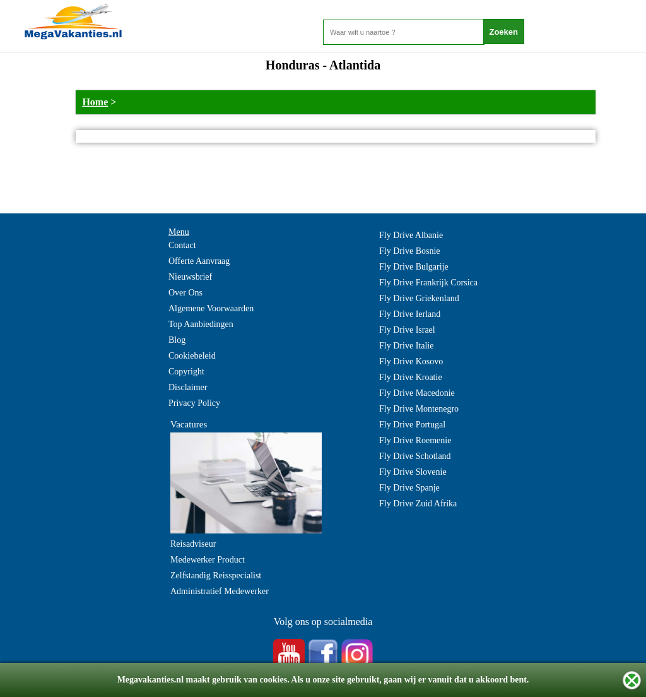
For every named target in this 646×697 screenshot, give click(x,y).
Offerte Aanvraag (199, 261)
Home (95, 102)
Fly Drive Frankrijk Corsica (428, 282)
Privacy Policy (194, 403)
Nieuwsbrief (190, 277)
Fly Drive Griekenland (419, 298)
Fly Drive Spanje (409, 487)
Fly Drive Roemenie (415, 440)
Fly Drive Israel (407, 330)
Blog (176, 340)
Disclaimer (187, 387)
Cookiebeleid (192, 355)
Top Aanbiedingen (200, 324)
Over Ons (185, 292)
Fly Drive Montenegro (419, 409)
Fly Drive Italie (406, 345)
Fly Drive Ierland (409, 314)
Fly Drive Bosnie (409, 251)
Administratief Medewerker (219, 591)
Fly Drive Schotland (415, 456)
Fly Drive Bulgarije (414, 266)
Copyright (186, 371)
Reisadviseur (193, 544)
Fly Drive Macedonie (417, 393)
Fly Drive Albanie (411, 235)
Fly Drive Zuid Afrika (418, 503)
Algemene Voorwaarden (211, 308)
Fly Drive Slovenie (413, 472)
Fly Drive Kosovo (411, 361)
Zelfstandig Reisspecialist (215, 575)
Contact (182, 245)
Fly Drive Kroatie (410, 377)
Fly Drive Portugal (412, 424)
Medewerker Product (207, 559)
